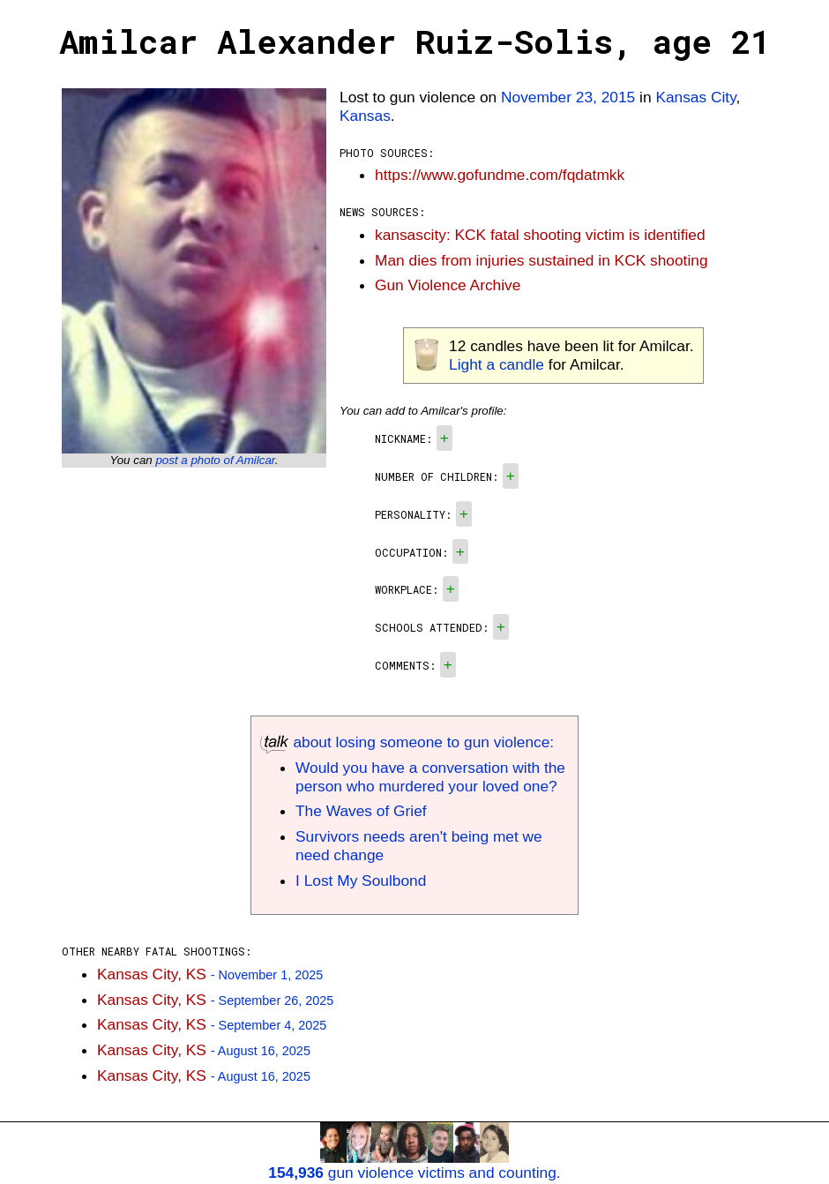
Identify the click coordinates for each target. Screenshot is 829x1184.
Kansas (365, 115)
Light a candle (496, 364)
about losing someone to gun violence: (407, 742)
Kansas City (695, 97)
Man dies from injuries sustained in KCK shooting (541, 260)
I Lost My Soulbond (360, 880)
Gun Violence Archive (447, 285)
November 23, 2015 (568, 97)
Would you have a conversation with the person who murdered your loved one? (430, 777)
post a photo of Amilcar (214, 460)
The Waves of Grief (361, 811)
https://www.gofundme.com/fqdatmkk (499, 175)
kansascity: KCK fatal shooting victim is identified (540, 235)
